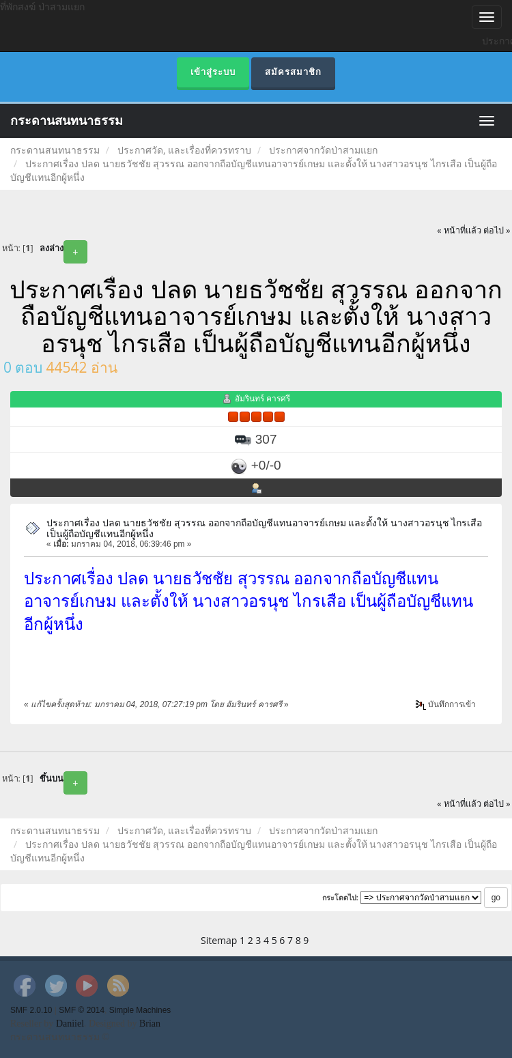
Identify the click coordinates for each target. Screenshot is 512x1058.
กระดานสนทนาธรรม (66, 121)
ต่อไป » (497, 230)
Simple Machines (140, 1010)
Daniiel (70, 1023)
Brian (149, 1023)
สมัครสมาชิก (293, 72)
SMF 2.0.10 (31, 1010)
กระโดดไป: (340, 897)
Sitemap (219, 940)
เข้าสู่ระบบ (213, 72)
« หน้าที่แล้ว (459, 230)
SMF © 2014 (81, 1010)
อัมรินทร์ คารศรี (262, 398)
